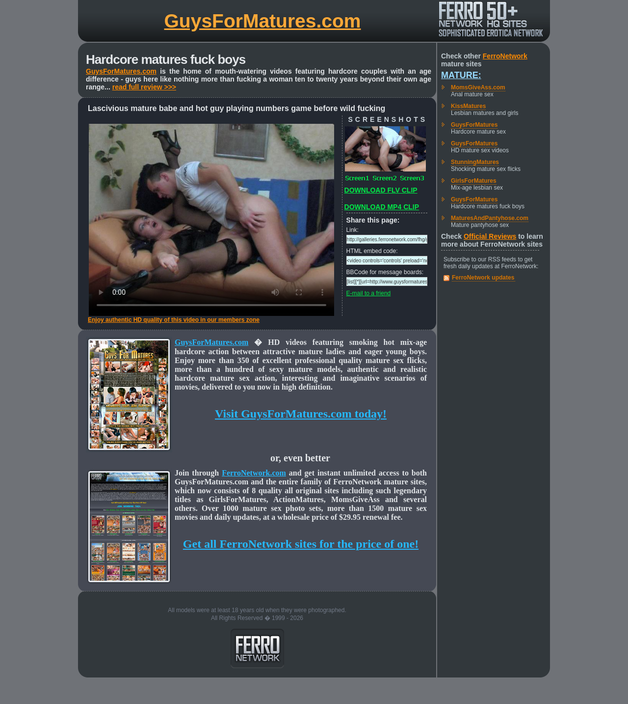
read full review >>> (144, 87)
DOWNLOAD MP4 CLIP (381, 207)
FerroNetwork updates (483, 277)
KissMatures (468, 106)
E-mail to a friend (368, 293)
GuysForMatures (474, 124)
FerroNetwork (505, 56)
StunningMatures (475, 162)
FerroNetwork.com (254, 473)
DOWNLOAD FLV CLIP (381, 190)
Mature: (461, 75)
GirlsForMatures (474, 180)
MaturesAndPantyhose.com (489, 218)
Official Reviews (490, 236)
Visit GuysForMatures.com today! (301, 413)
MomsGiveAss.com (478, 87)
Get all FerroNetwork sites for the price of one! (301, 543)
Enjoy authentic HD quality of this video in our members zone (174, 319)
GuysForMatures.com (262, 20)
